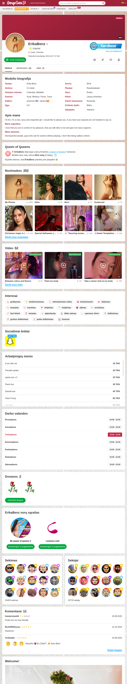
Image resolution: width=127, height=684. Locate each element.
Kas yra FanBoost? (114, 51)
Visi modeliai (7, 9)
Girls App (73, 8)
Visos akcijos (48, 8)
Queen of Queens (58, 152)
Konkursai (61, 9)
